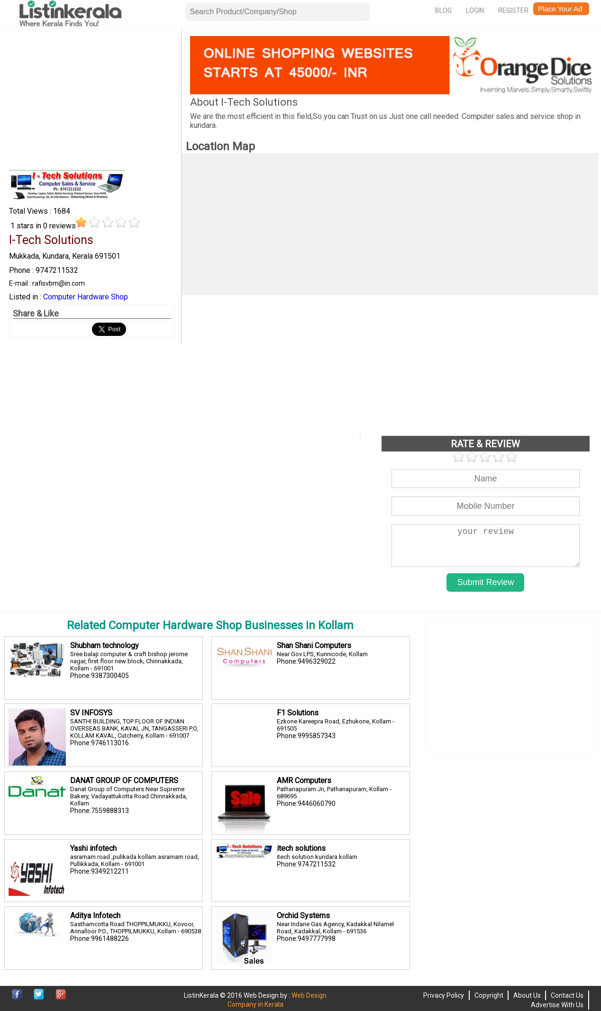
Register (513, 10)
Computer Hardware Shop (85, 296)
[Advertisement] (92, 102)
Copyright (488, 995)
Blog (443, 10)
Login (475, 10)
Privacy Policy (443, 995)
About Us (527, 995)
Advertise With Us (557, 1005)
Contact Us (567, 995)
